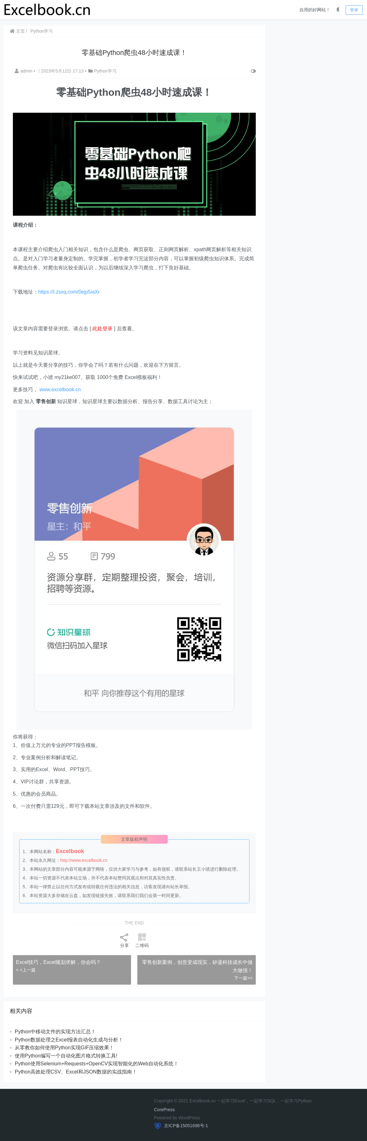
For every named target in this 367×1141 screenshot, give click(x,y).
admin (24, 70)
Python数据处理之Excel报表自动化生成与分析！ (69, 1039)
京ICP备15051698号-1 (185, 1125)
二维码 (142, 940)
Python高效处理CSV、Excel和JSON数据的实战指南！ (76, 1071)
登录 (354, 10)
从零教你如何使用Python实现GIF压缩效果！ (64, 1047)
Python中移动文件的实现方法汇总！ (55, 1031)
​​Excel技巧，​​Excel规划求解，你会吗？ (59, 962)
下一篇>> (243, 978)
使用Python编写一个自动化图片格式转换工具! (66, 1055)
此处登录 (102, 328)
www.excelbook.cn (60, 389)
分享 (124, 940)
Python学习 (41, 31)
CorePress (164, 1109)
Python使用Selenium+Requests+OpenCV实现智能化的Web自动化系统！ (96, 1063)
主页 (17, 31)
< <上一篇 (26, 969)
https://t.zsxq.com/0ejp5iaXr (69, 292)
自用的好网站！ (314, 9)
